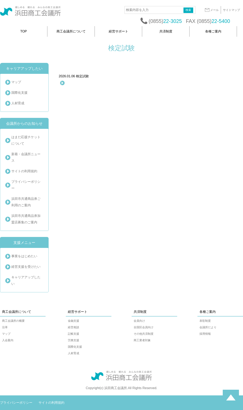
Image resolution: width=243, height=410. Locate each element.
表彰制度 (205, 320)
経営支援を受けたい (25, 266)
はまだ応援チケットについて (25, 140)
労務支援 (73, 340)
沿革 (5, 327)
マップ (16, 82)
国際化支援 (19, 92)
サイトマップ (231, 10)
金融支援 (73, 320)
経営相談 (73, 327)
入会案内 (7, 340)
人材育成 (17, 103)
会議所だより (207, 327)
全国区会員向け (143, 327)
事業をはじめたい (24, 256)
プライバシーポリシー (25, 185)
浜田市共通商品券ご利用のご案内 (25, 202)
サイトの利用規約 (24, 171)
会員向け (139, 320)
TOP (23, 31)
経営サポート (118, 31)
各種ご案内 (213, 31)
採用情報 (205, 333)
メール (212, 10)
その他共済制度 (143, 333)
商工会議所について (71, 31)
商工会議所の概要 (13, 320)
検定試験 (74, 76)
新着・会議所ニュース (25, 157)
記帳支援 (73, 333)
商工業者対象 (142, 340)
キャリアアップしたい (25, 280)
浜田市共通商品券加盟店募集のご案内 (25, 219)
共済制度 (165, 31)
